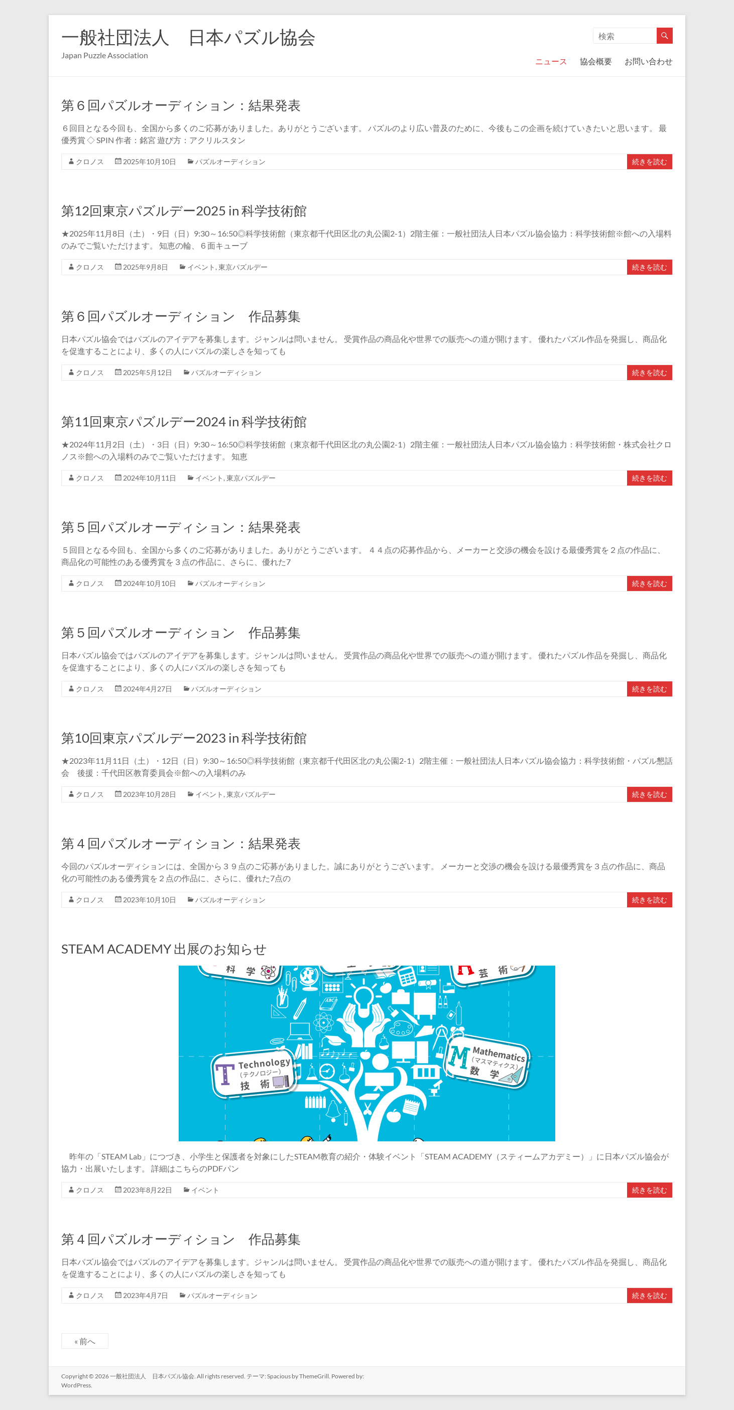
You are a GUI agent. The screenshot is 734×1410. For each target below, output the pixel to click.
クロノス (90, 161)
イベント (201, 267)
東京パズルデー (243, 267)
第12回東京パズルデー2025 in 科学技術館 (184, 210)
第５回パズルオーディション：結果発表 (181, 527)
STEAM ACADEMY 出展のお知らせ (164, 949)
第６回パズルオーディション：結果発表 (181, 105)
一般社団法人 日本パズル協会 (188, 37)
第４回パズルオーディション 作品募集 (181, 1239)
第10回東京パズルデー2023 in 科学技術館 (184, 738)
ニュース (551, 61)
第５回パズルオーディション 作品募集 (181, 632)
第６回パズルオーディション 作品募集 (181, 316)
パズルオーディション (230, 161)
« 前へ (84, 1341)
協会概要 (596, 61)
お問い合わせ (649, 61)
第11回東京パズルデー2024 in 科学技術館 (184, 421)
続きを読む (649, 161)
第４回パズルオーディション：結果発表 (181, 843)
